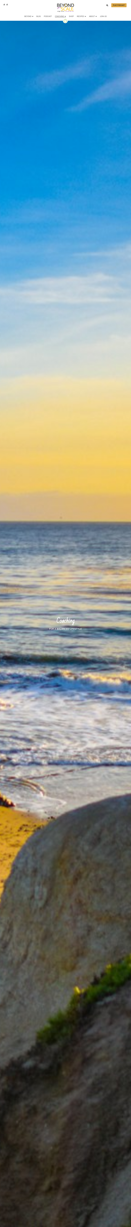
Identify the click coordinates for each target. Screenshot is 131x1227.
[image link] (65, 7)
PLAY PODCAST (119, 5)
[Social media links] (4, 4)
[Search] (107, 5)
